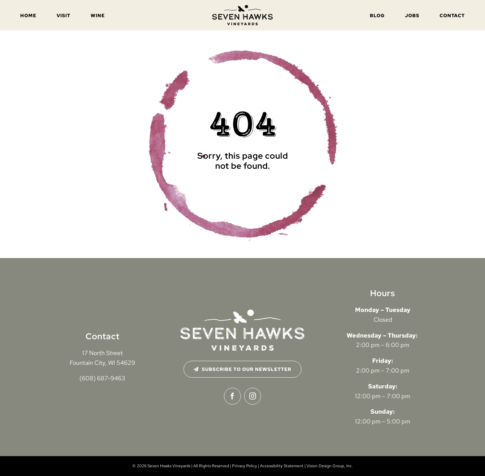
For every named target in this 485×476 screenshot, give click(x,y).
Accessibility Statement (281, 466)
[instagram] (252, 396)
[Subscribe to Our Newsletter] (243, 369)
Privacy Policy (244, 466)
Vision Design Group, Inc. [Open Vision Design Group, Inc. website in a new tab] (329, 466)
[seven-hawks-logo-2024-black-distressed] (242, 8)
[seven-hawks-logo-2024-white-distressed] (242, 312)
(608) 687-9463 (102, 378)
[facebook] (232, 396)
